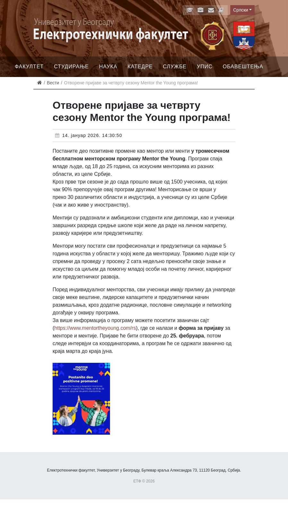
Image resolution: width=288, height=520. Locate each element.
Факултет (29, 66)
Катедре (140, 66)
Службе (175, 66)
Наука (108, 66)
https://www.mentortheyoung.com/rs (95, 328)
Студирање (71, 66)
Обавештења (243, 66)
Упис (205, 66)
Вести (53, 82)
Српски (240, 10)
